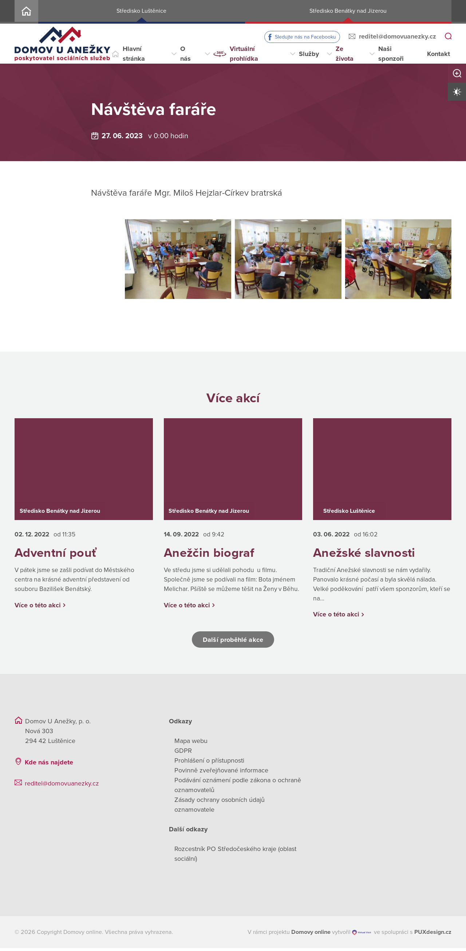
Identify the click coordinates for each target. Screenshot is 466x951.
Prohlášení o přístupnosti (209, 763)
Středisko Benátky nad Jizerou (348, 11)
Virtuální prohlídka (244, 54)
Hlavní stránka (134, 54)
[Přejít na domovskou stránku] (62, 44)
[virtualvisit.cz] (361, 935)
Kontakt (438, 54)
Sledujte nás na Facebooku (305, 37)
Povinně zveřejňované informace (221, 773)
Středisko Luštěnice (141, 11)
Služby (309, 54)
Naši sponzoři (391, 54)
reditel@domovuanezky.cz (397, 36)
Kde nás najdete (49, 765)
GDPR (183, 754)
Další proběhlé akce (233, 642)
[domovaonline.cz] (311, 935)
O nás (185, 54)
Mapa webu (191, 744)
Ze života (345, 54)
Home (26, 12)
